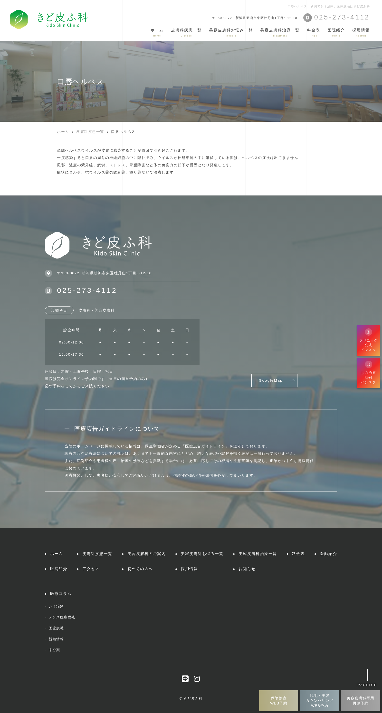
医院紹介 (58, 569)
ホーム (157, 32)
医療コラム (61, 594)
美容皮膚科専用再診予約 (360, 700)
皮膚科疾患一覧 (97, 554)
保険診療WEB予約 (278, 700)
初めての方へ (140, 569)
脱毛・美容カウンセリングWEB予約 (319, 701)
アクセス (90, 569)
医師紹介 (328, 554)
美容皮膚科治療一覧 (258, 554)
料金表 (313, 32)
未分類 (54, 650)
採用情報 (361, 32)
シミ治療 (56, 606)
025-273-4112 (87, 290)
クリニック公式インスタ (368, 340)
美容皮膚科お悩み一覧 (202, 554)
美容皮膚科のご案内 (146, 554)
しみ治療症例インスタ (368, 372)
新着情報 (56, 639)
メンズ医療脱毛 (62, 617)
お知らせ (247, 569)
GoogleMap (271, 380)
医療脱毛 (56, 628)
